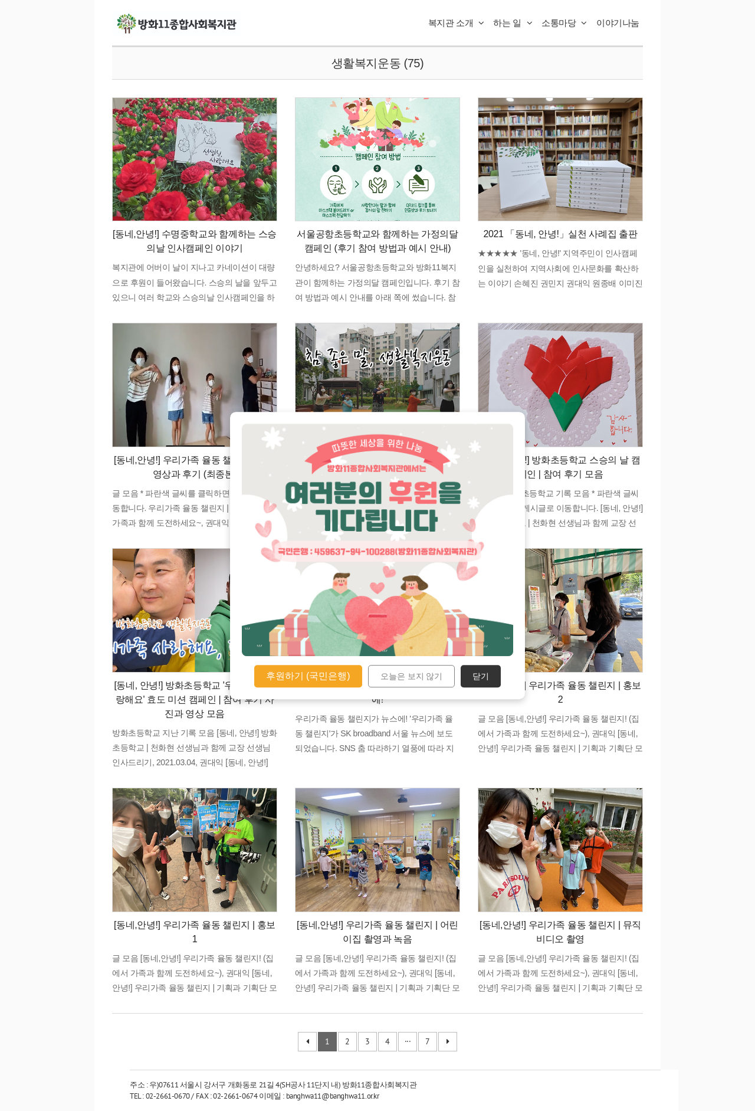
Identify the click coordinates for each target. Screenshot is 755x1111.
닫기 (480, 676)
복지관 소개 (456, 23)
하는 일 (512, 23)
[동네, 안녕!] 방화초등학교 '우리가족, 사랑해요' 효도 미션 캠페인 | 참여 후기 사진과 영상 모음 (194, 699)
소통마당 (564, 23)
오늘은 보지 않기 (411, 676)
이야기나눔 (617, 23)
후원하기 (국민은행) (308, 676)
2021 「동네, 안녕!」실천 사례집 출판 (560, 234)
